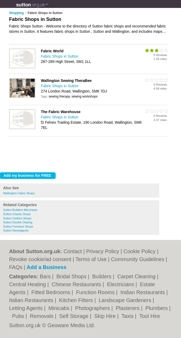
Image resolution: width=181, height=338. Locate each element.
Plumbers (157, 308)
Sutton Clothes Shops (17, 218)
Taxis (128, 316)
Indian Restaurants (143, 292)
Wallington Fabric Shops (19, 193)
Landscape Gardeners (125, 300)
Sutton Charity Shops (17, 214)
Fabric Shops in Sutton (59, 56)
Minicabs (59, 308)
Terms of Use (91, 259)
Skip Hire (105, 316)
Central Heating (28, 284)
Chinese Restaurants (77, 284)
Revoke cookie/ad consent (40, 259)
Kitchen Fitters (76, 300)
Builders (102, 276)
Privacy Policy (102, 251)
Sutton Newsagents (15, 230)
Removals (42, 316)
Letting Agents (26, 308)
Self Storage (74, 316)
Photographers (93, 308)
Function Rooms (96, 292)
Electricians (121, 284)
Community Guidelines (137, 259)
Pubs (18, 316)
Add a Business (46, 267)
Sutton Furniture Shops (18, 226)
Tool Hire (149, 316)
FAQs (15, 267)
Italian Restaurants (32, 300)
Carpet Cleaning (137, 276)
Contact (73, 251)
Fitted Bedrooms (51, 292)
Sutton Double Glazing (17, 222)
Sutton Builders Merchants (20, 209)
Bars (46, 276)
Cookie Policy (139, 251)
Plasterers (128, 308)
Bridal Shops (72, 276)
